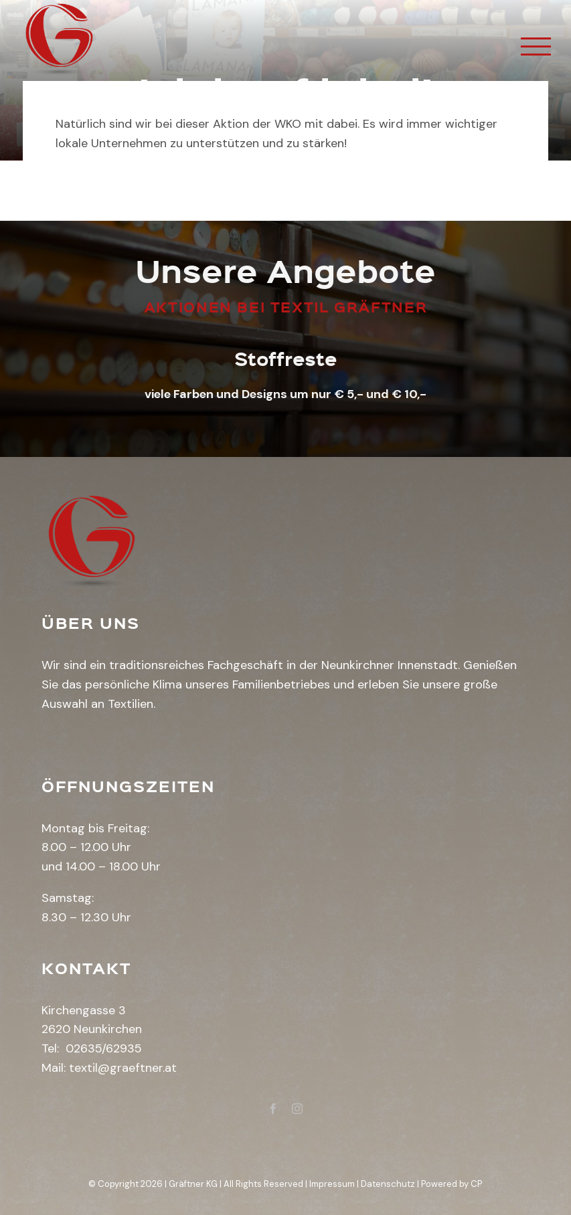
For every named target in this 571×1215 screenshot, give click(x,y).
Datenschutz (388, 1184)
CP (476, 1184)
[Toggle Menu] (536, 46)
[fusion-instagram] (297, 1108)
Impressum (332, 1184)
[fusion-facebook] (273, 1108)
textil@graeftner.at (123, 1068)
